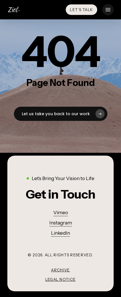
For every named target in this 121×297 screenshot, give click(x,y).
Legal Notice (60, 279)
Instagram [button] (60, 223)
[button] (108, 10)
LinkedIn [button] (60, 233)
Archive (60, 270)
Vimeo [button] (60, 212)
